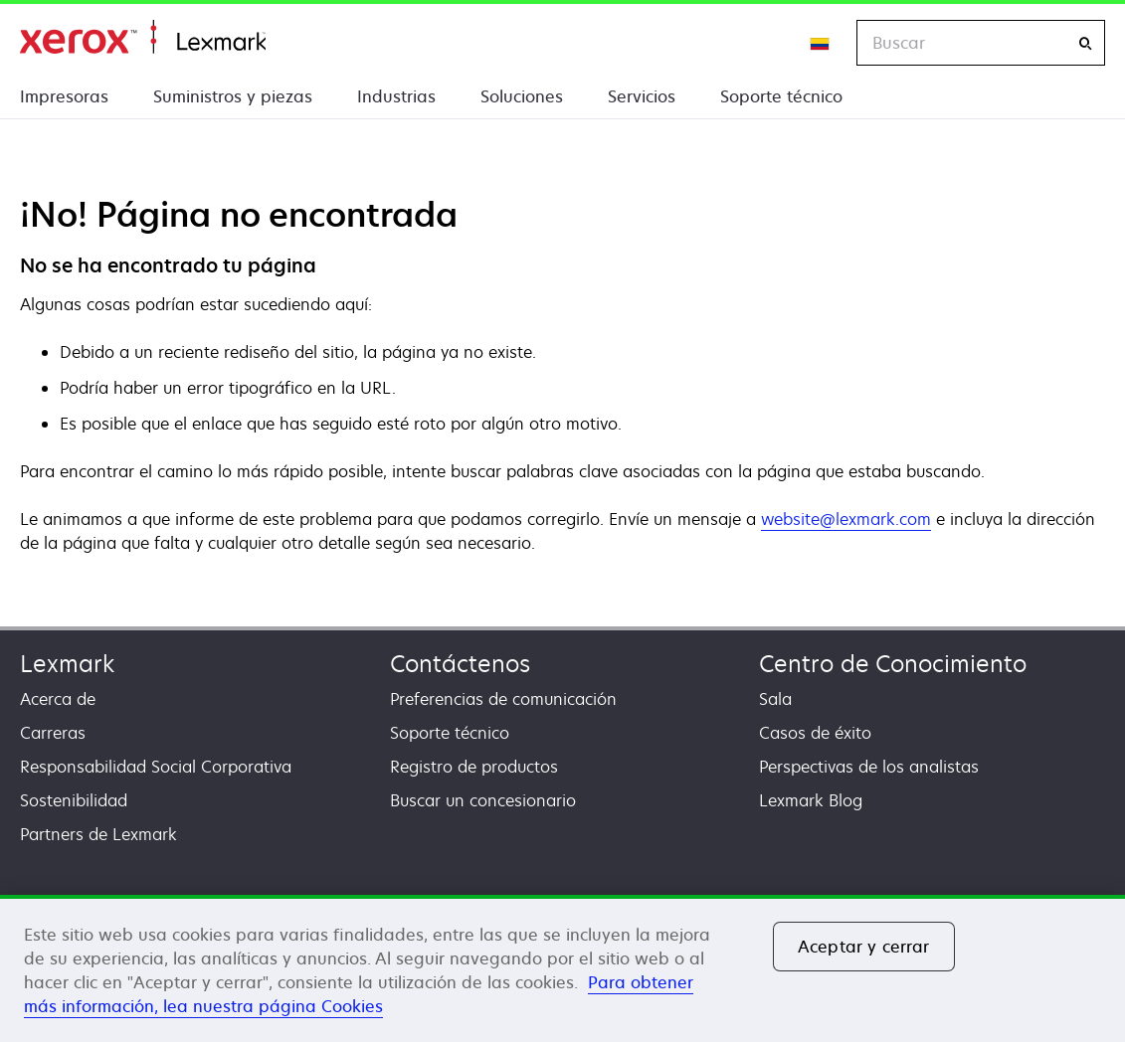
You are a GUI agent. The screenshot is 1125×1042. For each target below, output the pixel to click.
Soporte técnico (781, 96)
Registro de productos (474, 767)
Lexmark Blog (810, 800)
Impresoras (64, 96)
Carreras (53, 733)
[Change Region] (820, 43)
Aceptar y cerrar (864, 946)
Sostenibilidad (73, 800)
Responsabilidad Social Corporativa (155, 767)
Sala (775, 699)
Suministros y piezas (232, 96)
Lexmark (67, 663)
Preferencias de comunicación (503, 699)
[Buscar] (1085, 43)
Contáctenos (460, 663)
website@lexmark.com (846, 519)
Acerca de (57, 699)
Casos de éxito (815, 733)
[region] (562, 968)
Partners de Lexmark (98, 834)
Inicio (143, 37)
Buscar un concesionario (483, 800)
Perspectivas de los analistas (869, 767)
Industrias (396, 96)
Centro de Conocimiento (893, 663)
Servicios (641, 96)
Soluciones (521, 96)
